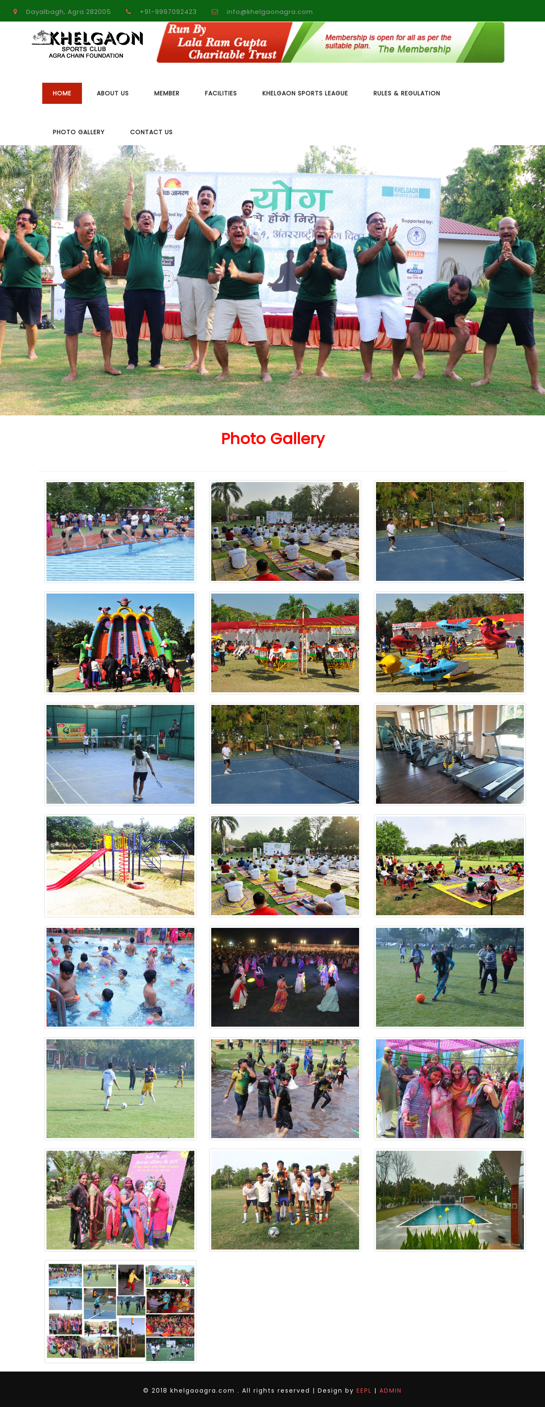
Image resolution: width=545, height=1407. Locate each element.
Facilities (221, 93)
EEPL (364, 1390)
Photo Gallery (79, 132)
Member (167, 93)
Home (62, 93)
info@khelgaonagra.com (270, 11)
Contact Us (151, 132)
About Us (113, 93)
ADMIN (389, 1390)
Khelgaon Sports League (305, 93)
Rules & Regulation (406, 93)
